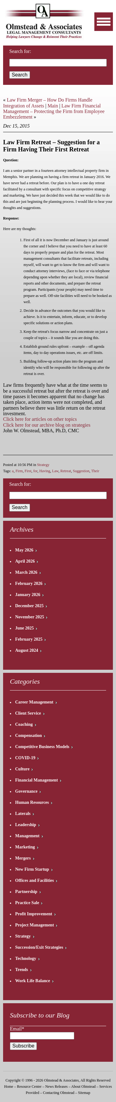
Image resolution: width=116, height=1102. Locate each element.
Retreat (65, 471)
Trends (21, 969)
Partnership (26, 891)
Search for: (20, 484)
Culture (22, 769)
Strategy (43, 465)
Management (27, 836)
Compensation (28, 735)
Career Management (34, 702)
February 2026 (28, 583)
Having (44, 471)
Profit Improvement (33, 914)
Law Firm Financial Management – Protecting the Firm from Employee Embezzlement (54, 111)
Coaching (24, 724)
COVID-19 (25, 758)
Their (95, 471)
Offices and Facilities (34, 880)
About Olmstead (83, 1086)
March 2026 (26, 572)
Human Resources (32, 802)
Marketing (25, 847)
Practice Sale (27, 902)
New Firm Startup (32, 869)
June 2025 (24, 628)
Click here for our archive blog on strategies (46, 425)
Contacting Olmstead (59, 1093)
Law (55, 471)
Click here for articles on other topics (40, 419)
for (35, 471)
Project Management (34, 925)
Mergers (23, 858)
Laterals (23, 813)
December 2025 (29, 605)
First (28, 471)
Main (53, 105)
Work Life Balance (32, 980)
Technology (25, 958)
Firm (19, 471)
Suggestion (81, 471)
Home (8, 1086)
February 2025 (28, 639)
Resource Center (29, 1086)
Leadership (25, 824)
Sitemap (84, 1093)
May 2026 (24, 550)
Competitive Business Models (42, 746)
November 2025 (29, 617)
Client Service (28, 713)
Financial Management (36, 780)
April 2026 (25, 561)
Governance (26, 791)
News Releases (56, 1086)
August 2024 (26, 650)
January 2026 (27, 594)
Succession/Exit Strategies (39, 947)
